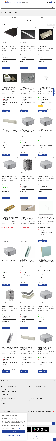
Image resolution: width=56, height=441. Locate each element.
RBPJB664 (40, 302)
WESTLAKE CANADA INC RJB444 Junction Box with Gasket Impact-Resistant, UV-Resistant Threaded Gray (46, 132)
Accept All (13, 431)
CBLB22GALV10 (41, 86)
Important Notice (34, 389)
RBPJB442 (40, 346)
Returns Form (33, 400)
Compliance (4, 384)
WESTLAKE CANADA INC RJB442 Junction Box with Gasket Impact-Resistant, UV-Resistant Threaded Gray (46, 349)
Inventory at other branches (9, 59)
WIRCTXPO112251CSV (25, 216)
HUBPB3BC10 (23, 346)
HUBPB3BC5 (5, 129)
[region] (13, 426)
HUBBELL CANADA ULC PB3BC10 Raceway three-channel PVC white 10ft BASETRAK (27, 348)
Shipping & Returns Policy (8, 389)
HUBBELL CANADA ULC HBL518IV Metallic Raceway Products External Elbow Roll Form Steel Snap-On (27, 305)
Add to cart (6, 68)
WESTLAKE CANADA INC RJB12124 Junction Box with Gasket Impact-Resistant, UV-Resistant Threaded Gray (46, 175)
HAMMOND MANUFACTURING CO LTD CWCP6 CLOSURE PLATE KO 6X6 (46, 218)
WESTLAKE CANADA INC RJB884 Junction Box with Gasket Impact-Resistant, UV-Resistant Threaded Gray (10, 262)
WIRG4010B (40, 42)
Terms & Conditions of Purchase (38, 386)
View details (6, 241)
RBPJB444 (40, 129)
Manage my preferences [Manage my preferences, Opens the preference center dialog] (13, 435)
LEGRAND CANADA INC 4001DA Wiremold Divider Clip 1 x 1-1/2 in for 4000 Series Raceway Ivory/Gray (27, 89)
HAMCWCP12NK (41, 259)
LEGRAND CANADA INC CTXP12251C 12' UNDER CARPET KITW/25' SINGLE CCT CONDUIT (10, 218)
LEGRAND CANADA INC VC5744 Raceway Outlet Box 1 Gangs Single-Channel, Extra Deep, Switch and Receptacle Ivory (9, 89)
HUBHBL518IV (23, 302)
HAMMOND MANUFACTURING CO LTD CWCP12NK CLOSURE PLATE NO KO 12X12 (46, 262)
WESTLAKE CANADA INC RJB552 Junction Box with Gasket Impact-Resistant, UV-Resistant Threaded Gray (28, 132)
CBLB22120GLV (5, 346)
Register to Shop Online (35, 398)
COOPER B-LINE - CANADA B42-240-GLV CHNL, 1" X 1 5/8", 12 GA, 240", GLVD (27, 262)
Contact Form (4, 403)
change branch (34, 2)
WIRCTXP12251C (5, 216)
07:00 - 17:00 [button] (25, 2)
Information (28, 380)
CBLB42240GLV (23, 259)
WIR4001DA (22, 86)
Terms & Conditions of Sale (8, 386)
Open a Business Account (8, 398)
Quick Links (28, 395)
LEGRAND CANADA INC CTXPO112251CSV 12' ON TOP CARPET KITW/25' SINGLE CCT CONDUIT (26, 219)
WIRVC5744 (4, 86)
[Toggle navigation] (2, 2)
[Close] (25, 415)
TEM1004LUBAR (5, 302)
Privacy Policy (33, 384)
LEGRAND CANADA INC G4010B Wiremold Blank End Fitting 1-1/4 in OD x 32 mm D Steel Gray (46, 45)
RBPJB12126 (4, 172)
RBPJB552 (22, 129)
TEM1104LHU (22, 172)
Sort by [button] (41, 17)
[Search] (28, 7)
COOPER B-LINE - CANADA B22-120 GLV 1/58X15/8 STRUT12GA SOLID (10, 348)
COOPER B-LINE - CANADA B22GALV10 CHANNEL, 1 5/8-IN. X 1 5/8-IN (45, 88)
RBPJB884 (4, 259)
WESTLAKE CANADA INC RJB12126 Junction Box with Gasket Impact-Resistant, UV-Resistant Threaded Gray (10, 175)
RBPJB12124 (40, 172)
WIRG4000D (23, 42)
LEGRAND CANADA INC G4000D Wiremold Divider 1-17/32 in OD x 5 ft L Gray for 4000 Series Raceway (28, 45)
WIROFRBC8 (5, 42)
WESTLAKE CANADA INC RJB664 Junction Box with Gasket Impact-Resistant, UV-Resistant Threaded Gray (46, 305)
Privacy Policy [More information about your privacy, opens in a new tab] (19, 428)
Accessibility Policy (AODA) (8, 391)
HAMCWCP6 (41, 216)
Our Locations (5, 400)
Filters (14, 17)
